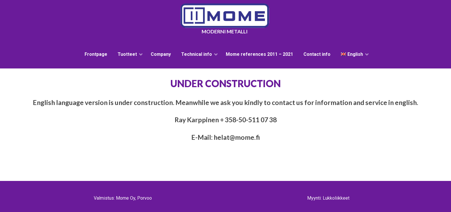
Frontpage (96, 54)
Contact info (316, 54)
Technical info (196, 54)
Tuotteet (127, 54)
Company (161, 54)
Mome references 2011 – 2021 (259, 54)
